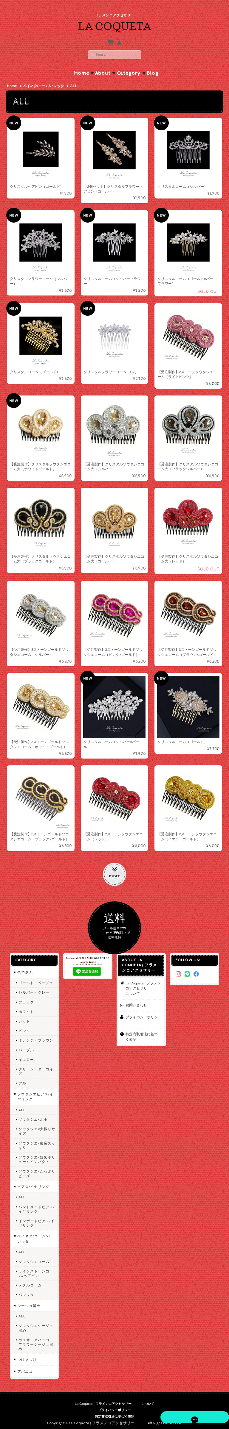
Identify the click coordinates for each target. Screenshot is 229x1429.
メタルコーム (29, 1282)
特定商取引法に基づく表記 (143, 1028)
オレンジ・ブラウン (35, 1037)
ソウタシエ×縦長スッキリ (36, 1142)
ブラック (25, 999)
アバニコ (24, 1368)
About (103, 70)
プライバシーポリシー (143, 1014)
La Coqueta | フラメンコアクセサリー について (143, 985)
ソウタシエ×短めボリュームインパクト (36, 1156)
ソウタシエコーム (33, 1259)
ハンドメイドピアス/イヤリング (36, 1206)
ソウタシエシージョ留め (35, 1325)
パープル (25, 1047)
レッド (23, 1018)
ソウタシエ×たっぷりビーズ (36, 1171)
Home (81, 70)
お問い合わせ (136, 1002)
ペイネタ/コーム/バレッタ (43, 83)
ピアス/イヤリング (32, 1184)
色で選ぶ (24, 969)
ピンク (23, 1028)
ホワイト (25, 1009)
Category (129, 70)
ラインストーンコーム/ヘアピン (35, 1270)
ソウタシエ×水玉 (32, 1116)
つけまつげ (26, 1357)
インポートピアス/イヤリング (36, 1220)
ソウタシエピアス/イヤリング (34, 1093)
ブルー (23, 1080)
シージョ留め (28, 1303)
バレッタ (25, 1292)
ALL (21, 1107)
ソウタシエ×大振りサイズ (36, 1128)
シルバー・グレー (33, 990)
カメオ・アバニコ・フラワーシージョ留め (35, 1341)
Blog (152, 70)
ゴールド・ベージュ (35, 980)
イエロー (25, 1057)
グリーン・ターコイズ (35, 1068)
